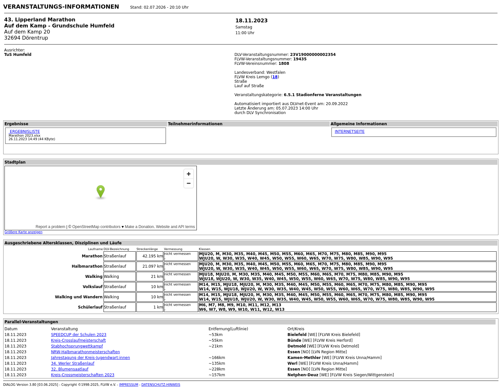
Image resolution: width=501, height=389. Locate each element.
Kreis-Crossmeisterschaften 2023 (82, 375)
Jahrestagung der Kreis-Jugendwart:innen (90, 357)
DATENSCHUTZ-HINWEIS (161, 384)
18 (275, 77)
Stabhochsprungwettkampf (77, 346)
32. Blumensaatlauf (70, 369)
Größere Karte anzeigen (23, 232)
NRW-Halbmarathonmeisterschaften (85, 352)
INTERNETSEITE (350, 131)
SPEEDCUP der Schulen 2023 (78, 334)
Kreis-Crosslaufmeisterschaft (78, 340)
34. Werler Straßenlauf (73, 363)
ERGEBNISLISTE (24, 131)
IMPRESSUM (128, 384)
